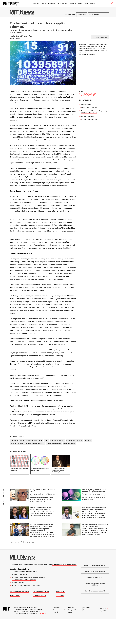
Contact (38, 611)
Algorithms (14, 440)
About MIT (93, 3)
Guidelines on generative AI (95, 591)
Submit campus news (94, 577)
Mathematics (70, 440)
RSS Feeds (60, 596)
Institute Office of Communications (64, 565)
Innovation (51, 3)
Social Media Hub (32, 613)
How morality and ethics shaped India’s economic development (94, 508)
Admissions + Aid (62, 3)
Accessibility (22, 613)
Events (23, 611)
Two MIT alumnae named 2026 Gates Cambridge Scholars (41, 508)
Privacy (16, 613)
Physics (79, 440)
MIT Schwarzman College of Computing (26, 585)
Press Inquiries (15, 596)
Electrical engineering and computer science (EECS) (27, 443)
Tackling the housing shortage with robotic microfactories (95, 525)
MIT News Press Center (41, 592)
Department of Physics (89, 107)
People (27, 611)
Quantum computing (57, 440)
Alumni (86, 3)
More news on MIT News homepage (22, 542)
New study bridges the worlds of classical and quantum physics (94, 491)
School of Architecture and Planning (24, 571)
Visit (15, 611)
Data (46, 440)
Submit (107, 15)
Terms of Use (60, 592)
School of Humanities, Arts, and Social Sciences (28, 577)
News (80, 3)
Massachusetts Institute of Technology (25, 607)
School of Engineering (89, 119)
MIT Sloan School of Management (24, 580)
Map (18, 611)
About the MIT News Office (19, 592)
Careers (32, 611)
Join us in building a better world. (104, 610)
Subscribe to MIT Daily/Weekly (95, 565)
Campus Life (72, 3)
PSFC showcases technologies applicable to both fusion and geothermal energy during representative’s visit (41, 527)
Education (36, 3)
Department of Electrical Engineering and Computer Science (94, 112)
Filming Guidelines (39, 596)
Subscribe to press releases (95, 571)
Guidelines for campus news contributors (95, 584)
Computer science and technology (31, 440)
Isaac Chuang (86, 104)
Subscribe (71, 14)
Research (43, 3)
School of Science (87, 116)
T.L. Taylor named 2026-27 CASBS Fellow (42, 491)
